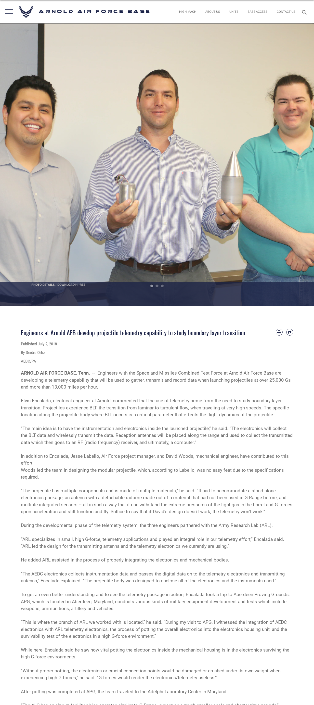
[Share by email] (289, 332)
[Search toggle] (305, 11)
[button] (8, 11)
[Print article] (279, 332)
